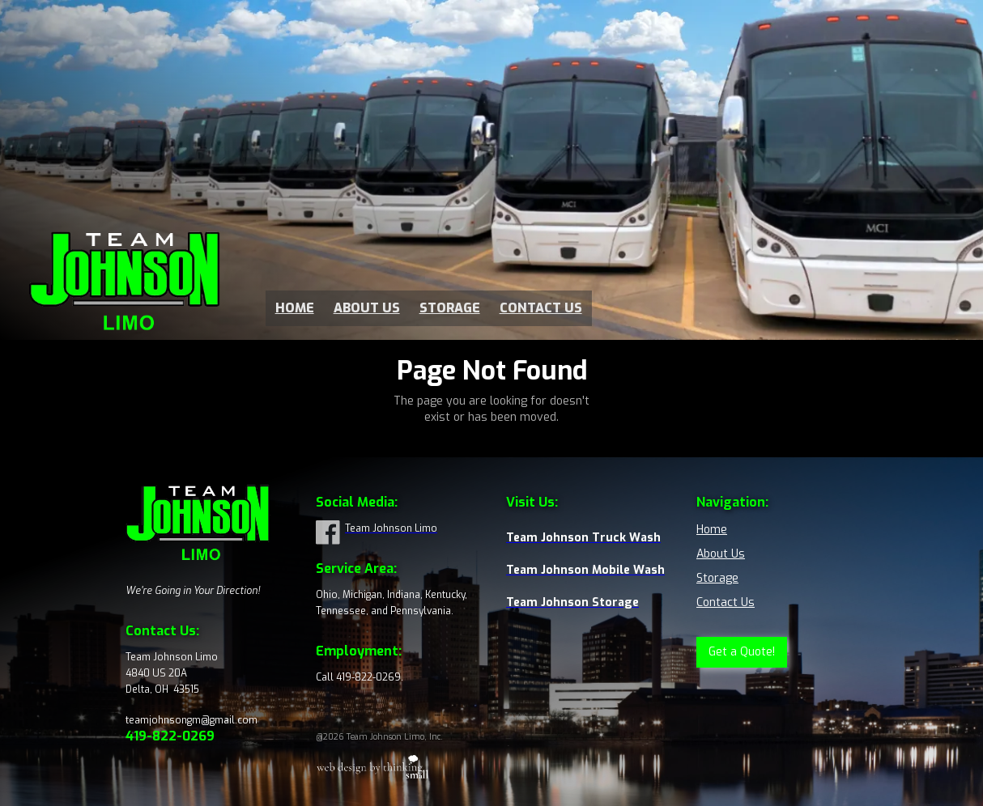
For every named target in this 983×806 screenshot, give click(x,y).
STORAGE (449, 308)
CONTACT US (541, 308)
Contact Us (725, 602)
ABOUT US (367, 308)
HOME (294, 308)
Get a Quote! (742, 652)
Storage (717, 578)
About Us (720, 554)
